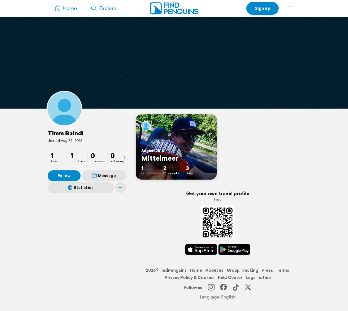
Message (104, 175)
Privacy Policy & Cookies (190, 277)
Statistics (81, 187)
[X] (248, 287)
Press (267, 270)
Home (196, 270)
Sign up (262, 8)
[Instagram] (211, 287)
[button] (291, 8)
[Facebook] (223, 287)
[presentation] (124, 157)
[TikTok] (235, 287)
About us (214, 270)
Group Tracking (242, 270)
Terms (282, 270)
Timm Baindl (66, 133)
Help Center (230, 277)
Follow (64, 175)
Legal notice (258, 277)
